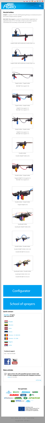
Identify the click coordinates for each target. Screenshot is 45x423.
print (20, 418)
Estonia (10, 331)
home (12, 418)
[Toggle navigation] (40, 5)
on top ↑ (24, 418)
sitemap (16, 418)
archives (38, 380)
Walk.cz (28, 420)
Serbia (10, 345)
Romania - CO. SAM (13, 338)
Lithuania (11, 325)
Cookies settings (30, 418)
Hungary (11, 321)
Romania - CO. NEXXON (14, 335)
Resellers (6, 315)
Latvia (10, 328)
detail (9, 377)
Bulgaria (11, 342)
